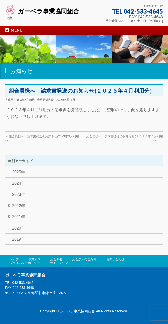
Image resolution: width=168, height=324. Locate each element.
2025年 (18, 172)
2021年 (18, 217)
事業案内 (34, 259)
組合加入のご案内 (84, 259)
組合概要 (56, 259)
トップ (14, 259)
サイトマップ (59, 263)
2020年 (18, 228)
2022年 (18, 206)
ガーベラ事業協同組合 (42, 11)
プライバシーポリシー (25, 263)
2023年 (18, 194)
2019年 (18, 239)
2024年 (18, 183)
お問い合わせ (115, 259)
